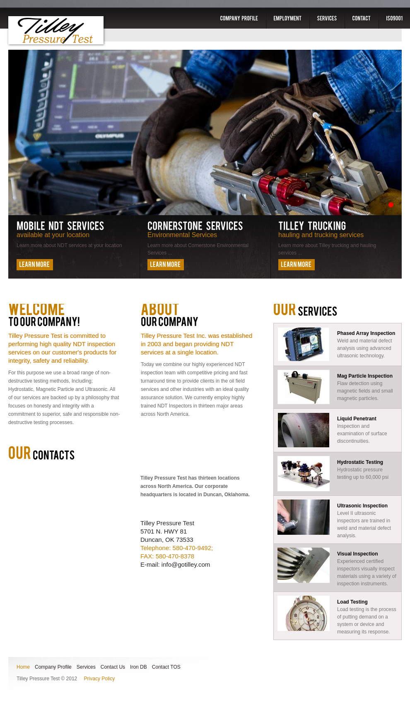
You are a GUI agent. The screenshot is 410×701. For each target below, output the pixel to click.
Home (23, 667)
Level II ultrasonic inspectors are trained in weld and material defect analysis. (337, 519)
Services (86, 667)
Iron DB (138, 667)
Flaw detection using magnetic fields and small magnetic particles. (337, 387)
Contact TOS (166, 667)
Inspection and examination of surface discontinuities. (337, 430)
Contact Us (113, 667)
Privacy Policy (99, 679)
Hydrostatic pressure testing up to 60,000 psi (337, 473)
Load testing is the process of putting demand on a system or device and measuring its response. (337, 615)
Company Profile (53, 667)
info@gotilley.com (186, 564)
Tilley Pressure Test (56, 30)
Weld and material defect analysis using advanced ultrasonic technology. (337, 344)
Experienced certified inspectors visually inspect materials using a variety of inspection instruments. (337, 567)
